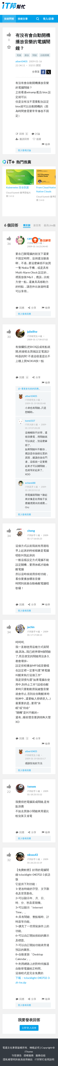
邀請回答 (22, 138)
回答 (21, 133)
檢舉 (45, 144)
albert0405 (21, 61)
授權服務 (29, 1055)
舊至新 (26, 225)
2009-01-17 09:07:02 (37, 339)
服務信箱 (40, 1055)
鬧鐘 (34, 55)
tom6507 (30, 420)
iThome (29, 1051)
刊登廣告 (17, 1055)
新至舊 (37, 225)
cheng (31, 530)
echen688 (30, 482)
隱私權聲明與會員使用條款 (18, 1059)
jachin (30, 627)
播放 (27, 55)
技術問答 (9, 18)
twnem (31, 786)
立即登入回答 (29, 1027)
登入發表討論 (24, 150)
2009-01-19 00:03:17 (35, 758)
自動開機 (44, 55)
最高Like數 (50, 225)
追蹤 (36, 138)
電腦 (19, 55)
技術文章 (23, 18)
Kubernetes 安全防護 (17, 187)
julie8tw (32, 331)
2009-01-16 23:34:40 (37, 246)
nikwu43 (32, 854)
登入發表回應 (24, 313)
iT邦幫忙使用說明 (44, 1059)
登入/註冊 (48, 18)
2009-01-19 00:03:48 (35, 403)
